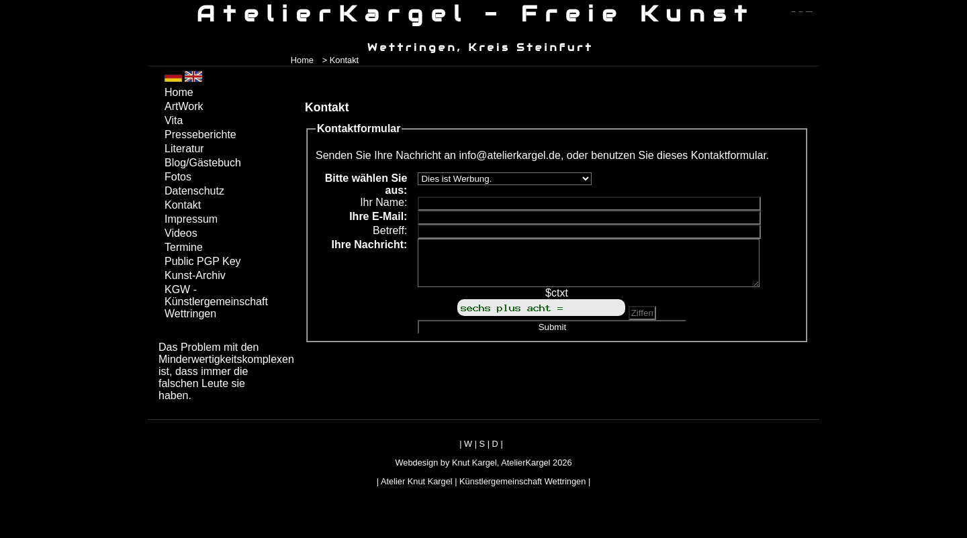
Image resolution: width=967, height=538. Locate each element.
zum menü (793, 11)
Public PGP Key (203, 261)
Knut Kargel (474, 463)
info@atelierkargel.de (509, 155)
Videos (181, 233)
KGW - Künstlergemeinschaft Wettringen (216, 301)
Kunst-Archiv (195, 275)
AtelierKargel (525, 463)
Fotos (178, 176)
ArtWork (184, 106)
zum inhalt (801, 11)
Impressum (191, 219)
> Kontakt (340, 60)
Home (302, 60)
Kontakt (183, 205)
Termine (184, 247)
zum (809, 11)
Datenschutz (194, 191)
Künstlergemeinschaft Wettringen (522, 481)
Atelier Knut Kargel (417, 481)
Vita (174, 120)
